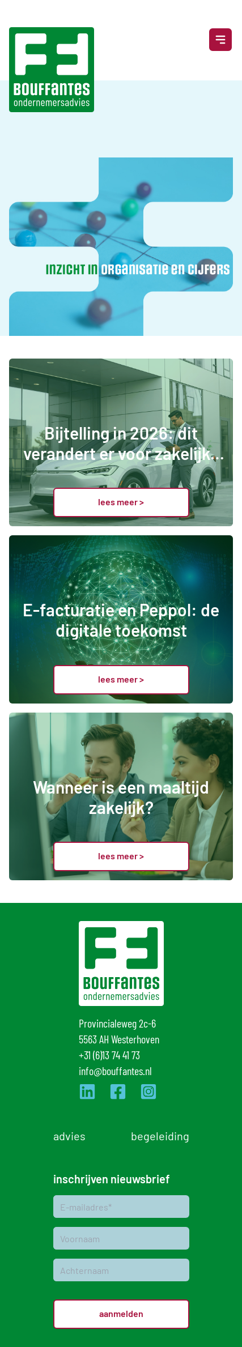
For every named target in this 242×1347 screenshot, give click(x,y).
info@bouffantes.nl (115, 1070)
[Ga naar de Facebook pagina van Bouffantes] (117, 1091)
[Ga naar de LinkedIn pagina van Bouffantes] (87, 1091)
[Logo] (51, 69)
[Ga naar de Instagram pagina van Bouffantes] (148, 1091)
